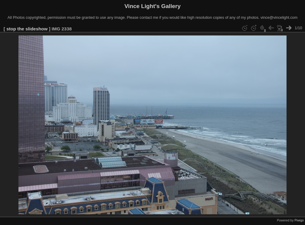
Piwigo (299, 220)
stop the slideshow (26, 28)
